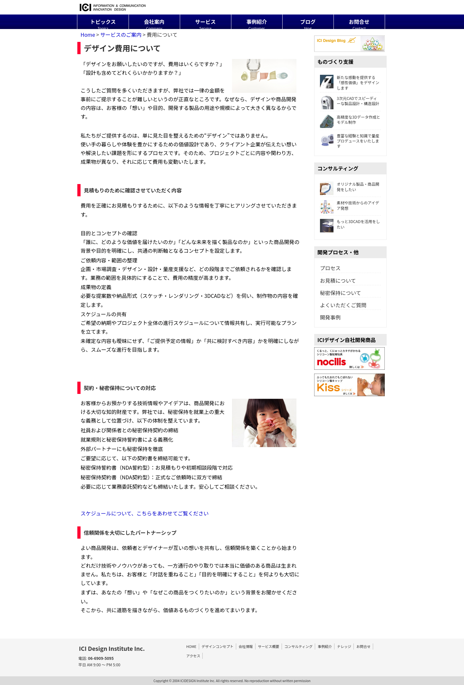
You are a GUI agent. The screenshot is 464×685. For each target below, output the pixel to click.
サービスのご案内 (120, 34)
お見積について (338, 280)
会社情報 (246, 646)
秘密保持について (340, 293)
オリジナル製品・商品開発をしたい (358, 186)
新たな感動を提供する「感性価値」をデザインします (358, 82)
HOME (191, 646)
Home (88, 34)
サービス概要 (268, 646)
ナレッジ (344, 646)
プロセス (330, 268)
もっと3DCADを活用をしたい (358, 224)
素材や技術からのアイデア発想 (349, 205)
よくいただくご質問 (343, 305)
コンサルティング (299, 646)
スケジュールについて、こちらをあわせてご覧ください (145, 513)
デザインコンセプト (218, 646)
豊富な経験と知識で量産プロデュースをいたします (349, 141)
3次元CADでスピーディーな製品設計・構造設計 (349, 101)
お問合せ (363, 646)
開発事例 (330, 317)
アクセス (193, 655)
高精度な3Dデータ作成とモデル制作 (358, 119)
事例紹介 (325, 646)
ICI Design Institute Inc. (112, 648)
